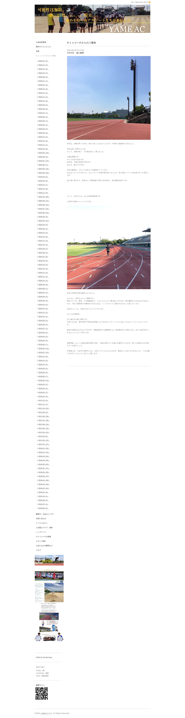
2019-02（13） (44, 348)
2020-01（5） (44, 308)
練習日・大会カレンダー (45, 514)
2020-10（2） (44, 280)
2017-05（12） (44, 428)
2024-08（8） (44, 109)
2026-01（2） (44, 61)
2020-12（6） (44, 272)
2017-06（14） (44, 424)
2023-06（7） (44, 165)
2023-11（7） (44, 145)
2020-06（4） (44, 296)
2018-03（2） (44, 388)
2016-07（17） (44, 468)
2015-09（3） (44, 500)
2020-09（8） (44, 284)
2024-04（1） (44, 125)
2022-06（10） (44, 212)
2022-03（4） (44, 224)
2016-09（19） (44, 460)
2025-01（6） (44, 89)
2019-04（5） (44, 340)
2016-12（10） (44, 448)
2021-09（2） (44, 248)
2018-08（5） (44, 372)
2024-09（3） (44, 105)
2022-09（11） (44, 200)
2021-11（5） (44, 240)
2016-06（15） (44, 472)
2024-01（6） (44, 137)
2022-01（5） (44, 232)
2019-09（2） (44, 320)
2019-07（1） (44, 328)
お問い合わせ (41, 519)
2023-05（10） (44, 169)
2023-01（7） (44, 184)
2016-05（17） (44, 476)
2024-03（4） (44, 129)
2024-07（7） (44, 113)
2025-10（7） (44, 73)
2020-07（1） (44, 292)
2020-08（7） (44, 288)
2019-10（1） (44, 316)
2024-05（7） (44, 121)
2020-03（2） (44, 300)
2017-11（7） (44, 404)
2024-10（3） (44, 101)
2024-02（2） (44, 133)
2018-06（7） (44, 376)
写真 (37, 51)
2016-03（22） (44, 484)
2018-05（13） (44, 380)
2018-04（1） (44, 384)
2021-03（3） (44, 260)
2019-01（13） (44, 352)
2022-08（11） (44, 204)
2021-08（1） (44, 252)
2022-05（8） (44, 216)
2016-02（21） (44, 488)
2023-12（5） (44, 141)
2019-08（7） (44, 324)
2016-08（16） (44, 464)
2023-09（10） (44, 153)
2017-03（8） (44, 436)
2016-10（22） (44, 456)
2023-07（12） (44, 161)
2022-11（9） (44, 192)
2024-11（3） (44, 97)
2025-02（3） (44, 85)
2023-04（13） (44, 173)
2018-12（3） (44, 356)
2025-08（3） (44, 77)
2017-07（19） (44, 420)
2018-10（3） (44, 364)
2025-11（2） (44, 69)
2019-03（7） (44, 344)
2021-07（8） (44, 256)
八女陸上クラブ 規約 (44, 528)
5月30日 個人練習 (75, 53)
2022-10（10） (44, 196)
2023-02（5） (44, 180)
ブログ (38, 550)
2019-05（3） (44, 336)
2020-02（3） (44, 304)
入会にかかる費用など (44, 546)
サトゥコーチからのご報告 (46, 56)
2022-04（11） (44, 220)
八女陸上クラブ (46, 713)
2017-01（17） (44, 444)
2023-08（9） (44, 157)
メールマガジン (42, 523)
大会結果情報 (41, 42)
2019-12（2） (44, 312)
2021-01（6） (44, 268)
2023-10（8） (44, 149)
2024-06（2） (44, 117)
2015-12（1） (44, 496)
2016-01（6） (44, 492)
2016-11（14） (44, 452)
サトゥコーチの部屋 (43, 537)
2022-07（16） (44, 208)
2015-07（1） (44, 504)
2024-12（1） (44, 93)
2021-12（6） (44, 236)
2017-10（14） (44, 408)
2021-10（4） (44, 244)
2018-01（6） (44, 396)
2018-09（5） (44, 368)
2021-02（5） (44, 264)
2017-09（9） (44, 412)
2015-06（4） (44, 508)
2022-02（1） (44, 228)
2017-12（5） (44, 400)
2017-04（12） (44, 432)
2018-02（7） (44, 392)
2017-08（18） (44, 416)
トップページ (41, 532)
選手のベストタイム (43, 47)
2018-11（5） (44, 360)
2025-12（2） (44, 65)
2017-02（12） (44, 440)
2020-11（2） (44, 276)
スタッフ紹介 (41, 541)
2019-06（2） (44, 332)
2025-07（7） (44, 81)
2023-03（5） (44, 177)
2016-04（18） (44, 480)
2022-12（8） (44, 188)
